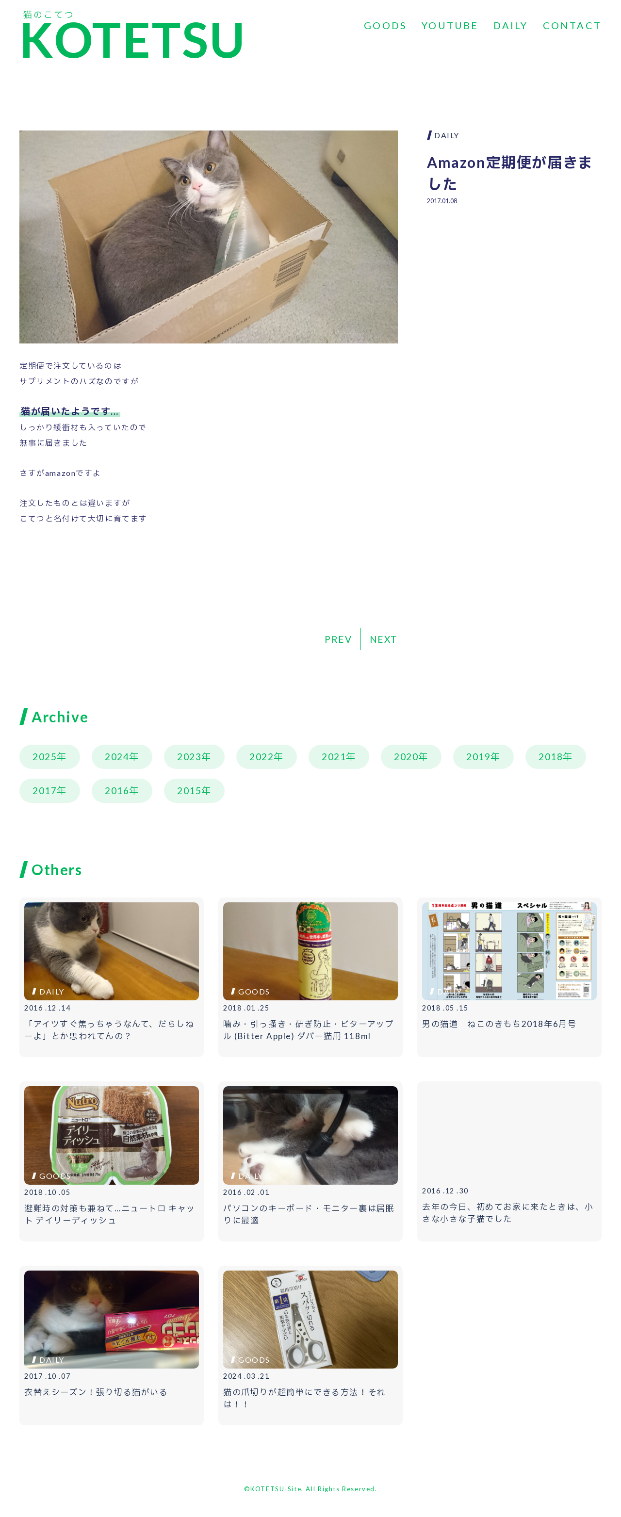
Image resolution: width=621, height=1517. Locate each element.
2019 (478, 756)
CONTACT (572, 25)
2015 (189, 790)
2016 (117, 790)
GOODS (385, 25)
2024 (117, 756)
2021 (334, 756)
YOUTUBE (450, 25)
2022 (261, 756)
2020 (406, 756)
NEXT (384, 639)
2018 (551, 756)
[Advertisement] (514, 284)
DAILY (510, 25)
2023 (189, 756)
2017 (45, 790)
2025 (45, 756)
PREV (338, 639)
